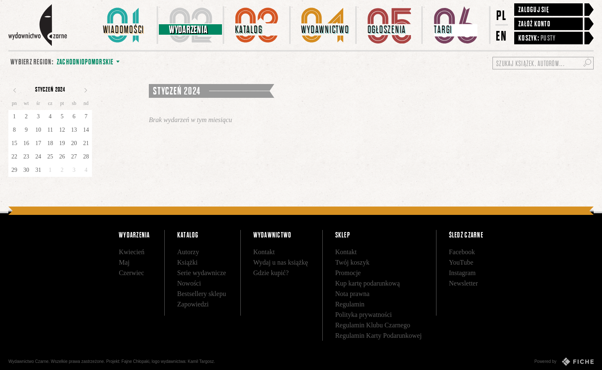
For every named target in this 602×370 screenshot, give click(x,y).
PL (501, 15)
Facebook (462, 251)
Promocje (348, 272)
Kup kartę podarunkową (367, 283)
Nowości (189, 283)
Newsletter (463, 283)
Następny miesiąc (85, 90)
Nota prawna (352, 293)
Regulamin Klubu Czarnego (373, 325)
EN (502, 35)
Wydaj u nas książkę (280, 262)
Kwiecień (131, 251)
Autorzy (188, 251)
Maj (124, 262)
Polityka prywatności (363, 314)
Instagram (462, 272)
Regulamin (350, 304)
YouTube (461, 262)
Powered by (564, 361)
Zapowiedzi (193, 304)
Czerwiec (131, 272)
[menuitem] (125, 25)
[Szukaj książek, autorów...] (543, 63)
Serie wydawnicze (201, 272)
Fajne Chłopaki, (136, 361)
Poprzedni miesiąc (14, 90)
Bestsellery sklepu (201, 293)
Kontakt (264, 251)
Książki (187, 262)
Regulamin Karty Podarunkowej (378, 335)
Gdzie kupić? (271, 272)
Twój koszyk (352, 262)
